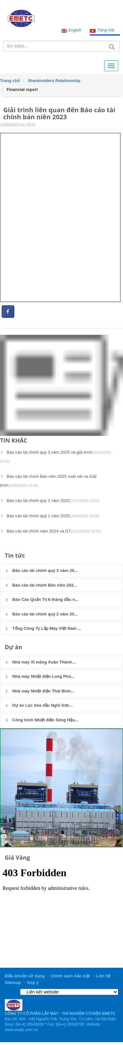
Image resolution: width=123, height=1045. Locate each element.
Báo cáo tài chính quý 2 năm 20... (41, 614)
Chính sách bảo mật (70, 975)
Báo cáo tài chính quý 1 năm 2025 (49, 515)
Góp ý (33, 982)
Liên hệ (103, 975)
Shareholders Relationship (54, 80)
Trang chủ (10, 80)
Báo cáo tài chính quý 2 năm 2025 (49, 500)
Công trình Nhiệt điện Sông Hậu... (41, 720)
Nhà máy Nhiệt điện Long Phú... (39, 676)
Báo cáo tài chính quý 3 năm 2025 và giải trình (55, 456)
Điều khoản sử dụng (25, 975)
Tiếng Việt (105, 30)
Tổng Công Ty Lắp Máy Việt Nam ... (43, 628)
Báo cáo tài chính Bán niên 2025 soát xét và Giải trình (48, 481)
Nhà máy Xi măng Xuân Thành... (40, 662)
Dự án (13, 647)
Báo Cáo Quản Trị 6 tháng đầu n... (42, 599)
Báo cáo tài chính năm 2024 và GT (50, 531)
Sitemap (13, 982)
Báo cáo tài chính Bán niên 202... (41, 585)
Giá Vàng (17, 857)
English (75, 30)
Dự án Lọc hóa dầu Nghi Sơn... (39, 705)
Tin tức (15, 555)
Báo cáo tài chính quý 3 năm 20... (41, 570)
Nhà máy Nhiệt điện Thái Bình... (39, 691)
